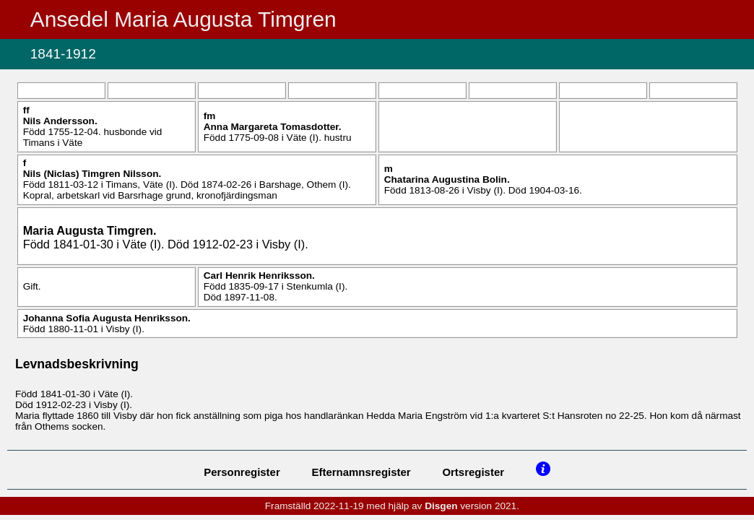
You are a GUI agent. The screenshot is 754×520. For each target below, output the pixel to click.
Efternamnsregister (361, 472)
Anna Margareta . (273, 126)
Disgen (441, 505)
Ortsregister (473, 472)
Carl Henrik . (259, 275)
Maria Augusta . (90, 230)
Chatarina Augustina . (447, 179)
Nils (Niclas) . (92, 173)
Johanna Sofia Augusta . (107, 318)
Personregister (242, 472)
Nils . (60, 121)
